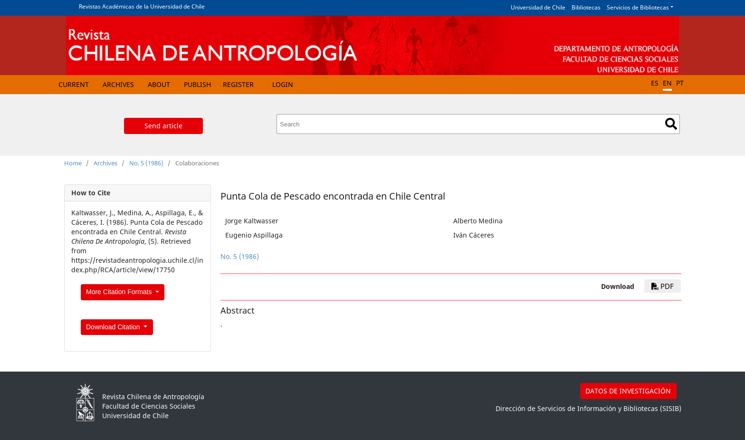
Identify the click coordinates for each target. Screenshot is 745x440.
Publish (197, 84)
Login (282, 84)
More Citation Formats (119, 292)
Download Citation (114, 327)
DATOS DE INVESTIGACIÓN (628, 390)
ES (655, 82)
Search (671, 124)
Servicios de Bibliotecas (638, 7)
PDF (662, 286)
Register (238, 84)
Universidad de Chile (538, 7)
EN (667, 82)
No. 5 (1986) (146, 163)
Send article (163, 125)
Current (73, 84)
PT (680, 82)
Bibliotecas (586, 7)
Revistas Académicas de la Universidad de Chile (142, 6)
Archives (118, 84)
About (159, 84)
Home (73, 163)
